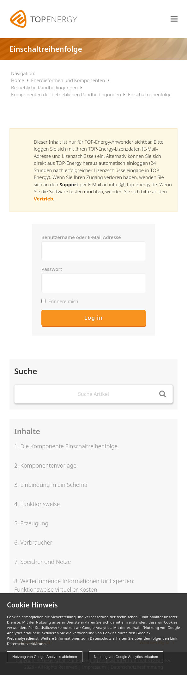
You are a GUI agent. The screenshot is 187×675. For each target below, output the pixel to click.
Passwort (51, 269)
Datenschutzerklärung (26, 643)
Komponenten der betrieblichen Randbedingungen (66, 94)
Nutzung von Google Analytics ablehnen (44, 657)
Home (18, 80)
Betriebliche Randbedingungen (45, 87)
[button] (174, 18)
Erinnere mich (59, 301)
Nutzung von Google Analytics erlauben (126, 657)
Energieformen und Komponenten (68, 80)
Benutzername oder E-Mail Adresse (81, 237)
